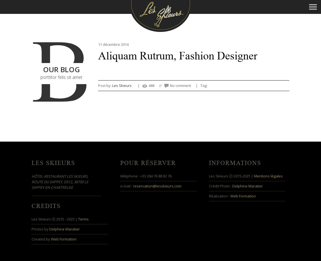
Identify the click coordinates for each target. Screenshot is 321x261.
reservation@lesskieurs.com (157, 186)
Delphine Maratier (247, 186)
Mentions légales (268, 176)
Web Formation (243, 196)
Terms (83, 219)
